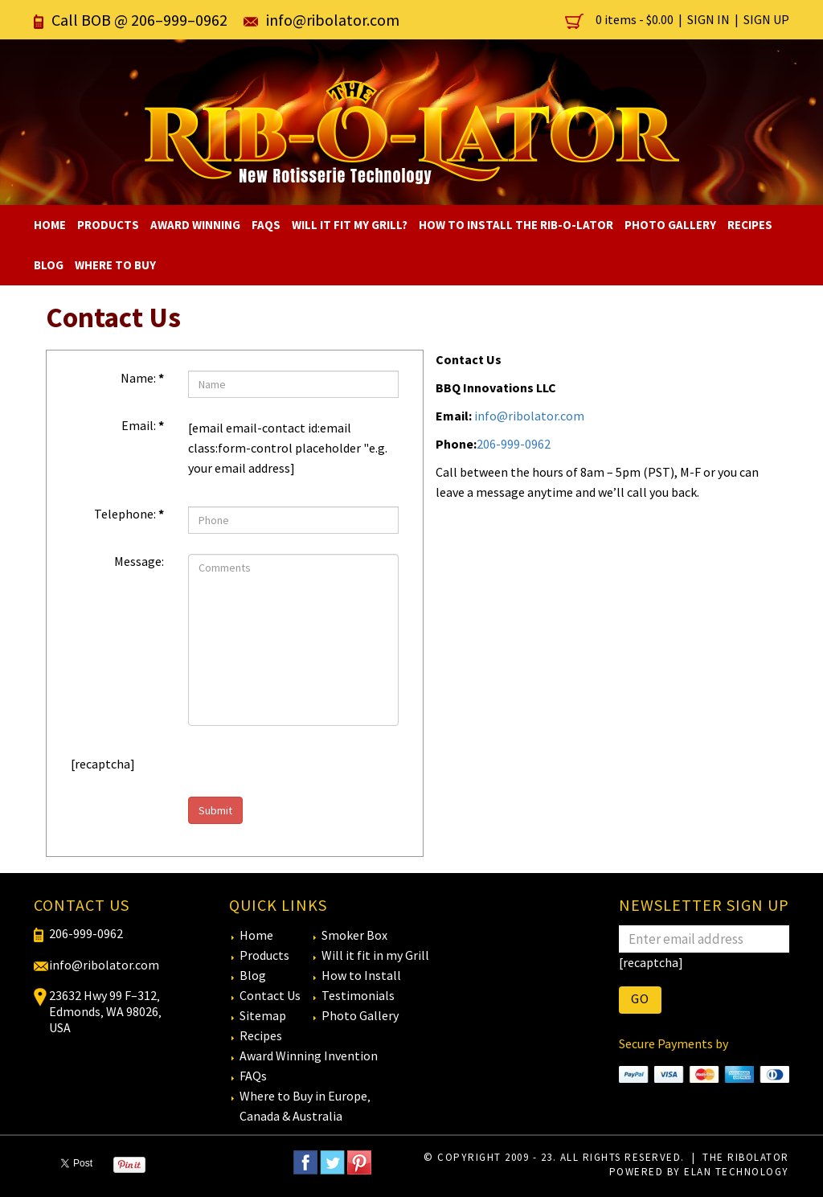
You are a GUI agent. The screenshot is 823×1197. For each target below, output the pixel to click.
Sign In (708, 19)
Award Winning (195, 224)
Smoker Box (354, 935)
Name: (142, 378)
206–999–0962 (179, 20)
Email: (142, 425)
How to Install (361, 975)
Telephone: (129, 514)
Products (108, 224)
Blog (48, 265)
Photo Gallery (670, 224)
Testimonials (358, 995)
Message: (139, 561)
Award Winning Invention (309, 1055)
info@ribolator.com (332, 20)
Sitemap (263, 1015)
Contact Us (270, 995)
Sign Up (766, 19)
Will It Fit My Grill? (349, 224)
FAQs (266, 224)
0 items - (620, 19)
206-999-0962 (514, 444)
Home (50, 224)
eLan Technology (736, 1172)
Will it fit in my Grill (375, 955)
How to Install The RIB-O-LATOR (516, 224)
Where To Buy (115, 265)
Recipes (749, 224)
